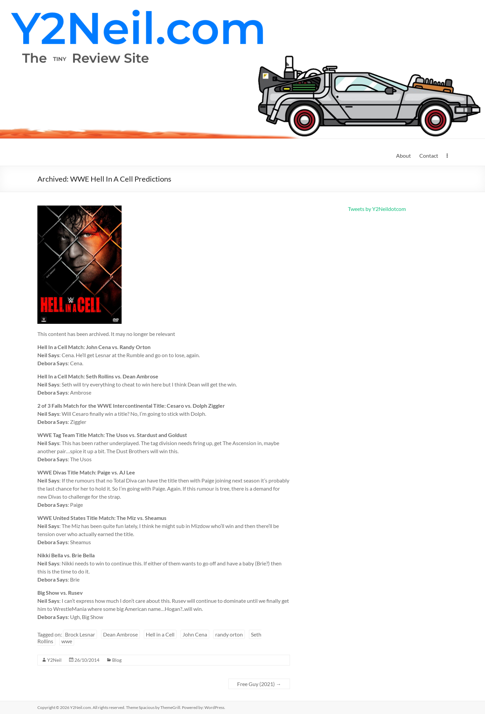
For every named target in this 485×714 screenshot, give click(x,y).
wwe (66, 641)
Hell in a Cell (160, 634)
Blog (117, 660)
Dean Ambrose (120, 634)
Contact (428, 155)
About (403, 155)
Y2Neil (54, 660)
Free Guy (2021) (259, 684)
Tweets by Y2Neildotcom (377, 209)
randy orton (229, 634)
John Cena (195, 634)
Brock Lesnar (80, 634)
